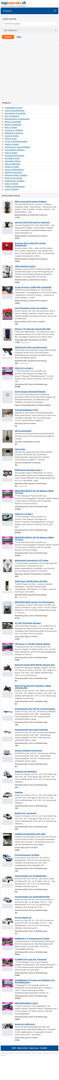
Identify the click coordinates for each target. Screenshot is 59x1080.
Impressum (34, 1048)
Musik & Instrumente (13, 178)
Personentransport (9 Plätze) (27, 855)
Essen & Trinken (12, 136)
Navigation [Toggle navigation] (29, 10)
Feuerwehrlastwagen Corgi (26, 410)
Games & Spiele (12, 144)
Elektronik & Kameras (14, 133)
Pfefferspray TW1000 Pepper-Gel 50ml (31, 581)
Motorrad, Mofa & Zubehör (16, 175)
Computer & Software (14, 130)
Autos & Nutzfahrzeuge (14, 110)
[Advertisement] (27, 73)
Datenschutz (22, 1048)
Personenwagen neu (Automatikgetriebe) (32, 897)
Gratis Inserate (48, 1053)
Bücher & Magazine (13, 124)
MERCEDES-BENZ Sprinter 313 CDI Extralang (34, 602)
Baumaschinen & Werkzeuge (17, 119)
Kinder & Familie (12, 167)
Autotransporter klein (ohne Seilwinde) (31, 730)
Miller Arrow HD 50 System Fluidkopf (30, 202)
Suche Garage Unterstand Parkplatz (30, 392)
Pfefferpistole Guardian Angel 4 (28, 470)
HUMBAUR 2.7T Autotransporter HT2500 (32, 939)
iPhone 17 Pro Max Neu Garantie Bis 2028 (32, 329)
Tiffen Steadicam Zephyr (25, 266)
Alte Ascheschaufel (23, 431)
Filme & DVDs (11, 138)
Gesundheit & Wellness (15, 150)
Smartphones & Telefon (15, 181)
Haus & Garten (11, 153)
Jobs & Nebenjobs (12, 164)
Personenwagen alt (23, 918)
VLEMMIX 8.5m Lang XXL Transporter (31, 959)
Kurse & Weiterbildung (14, 169)
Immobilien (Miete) (12, 161)
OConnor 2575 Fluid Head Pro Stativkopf (32, 222)
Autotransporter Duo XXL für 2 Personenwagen (35, 709)
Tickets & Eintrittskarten (15, 186)
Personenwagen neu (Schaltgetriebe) (31, 876)
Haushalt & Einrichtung (14, 155)
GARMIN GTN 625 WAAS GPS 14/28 (30, 834)
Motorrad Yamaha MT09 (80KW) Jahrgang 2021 (35, 665)
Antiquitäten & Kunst (13, 108)
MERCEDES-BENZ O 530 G (26, 1003)
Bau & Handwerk (12, 116)
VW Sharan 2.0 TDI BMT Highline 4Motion (32, 644)
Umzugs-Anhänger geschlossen (28, 751)
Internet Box (20, 449)
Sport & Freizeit (11, 184)
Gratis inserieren (37, 1053)
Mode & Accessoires (13, 172)
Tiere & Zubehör (12, 189)
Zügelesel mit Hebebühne (26, 771)
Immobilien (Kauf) (12, 158)
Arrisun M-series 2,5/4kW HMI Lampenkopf (33, 287)
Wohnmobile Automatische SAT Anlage (31, 560)
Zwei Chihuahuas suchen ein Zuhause (31, 308)
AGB (14, 1048)
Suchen (8, 37)
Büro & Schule (11, 127)
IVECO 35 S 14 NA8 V (24, 368)
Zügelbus (19, 792)
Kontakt (43, 1048)
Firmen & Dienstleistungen (16, 141)
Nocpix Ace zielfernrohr (25, 1024)
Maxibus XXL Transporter (26, 813)
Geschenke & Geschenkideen (17, 147)
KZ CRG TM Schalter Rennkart (28, 623)
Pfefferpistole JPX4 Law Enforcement (31, 347)
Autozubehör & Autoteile (15, 113)
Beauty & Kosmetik (13, 122)
